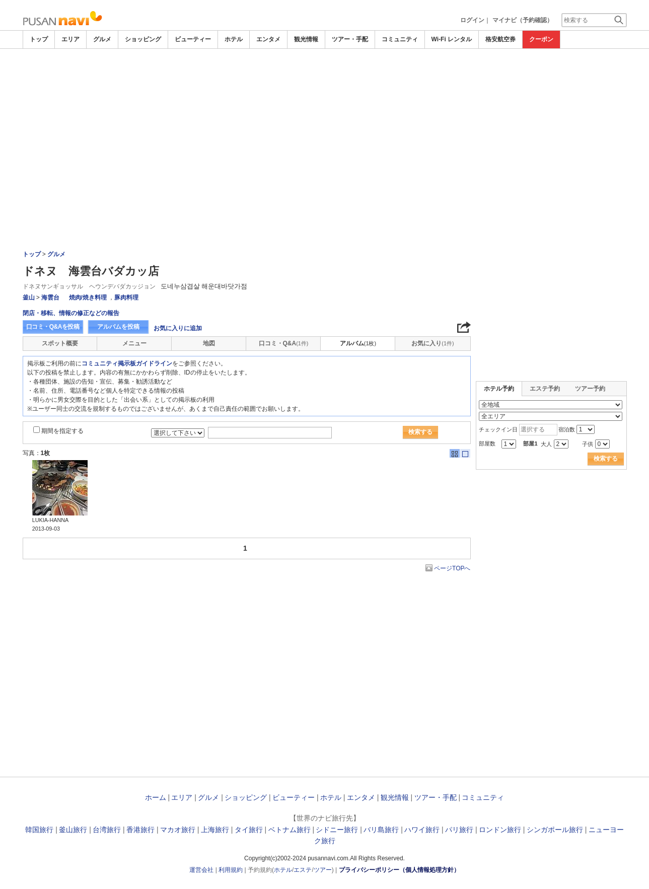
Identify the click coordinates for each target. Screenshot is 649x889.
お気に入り (432, 343)
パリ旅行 (459, 830)
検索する (420, 431)
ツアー (323, 869)
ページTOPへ (452, 568)
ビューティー (193, 39)
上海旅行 (215, 830)
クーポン (541, 39)
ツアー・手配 (350, 39)
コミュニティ (400, 39)
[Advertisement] (325, 124)
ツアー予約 (590, 388)
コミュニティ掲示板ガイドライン (127, 363)
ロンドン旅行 (500, 830)
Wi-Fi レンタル (451, 39)
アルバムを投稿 (118, 326)
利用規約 (231, 869)
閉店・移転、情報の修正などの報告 (71, 313)
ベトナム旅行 (289, 830)
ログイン (472, 20)
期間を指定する (62, 430)
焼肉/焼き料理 (88, 297)
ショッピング (143, 39)
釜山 (29, 297)
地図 (209, 343)
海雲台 (50, 297)
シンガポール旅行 (555, 830)
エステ (303, 869)
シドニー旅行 (337, 830)
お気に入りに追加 (178, 328)
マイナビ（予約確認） (522, 20)
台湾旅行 (107, 830)
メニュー (134, 343)
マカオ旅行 (177, 830)
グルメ (102, 39)
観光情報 (306, 39)
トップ (39, 39)
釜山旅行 (73, 830)
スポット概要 (60, 343)
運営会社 (201, 869)
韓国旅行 (39, 830)
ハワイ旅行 (422, 830)
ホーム (155, 797)
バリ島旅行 (381, 830)
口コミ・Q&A (284, 343)
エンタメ (268, 39)
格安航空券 (500, 39)
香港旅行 (140, 830)
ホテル (234, 39)
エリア (70, 39)
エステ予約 (545, 388)
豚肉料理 (126, 297)
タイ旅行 (249, 830)
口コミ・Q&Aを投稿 (53, 326)
